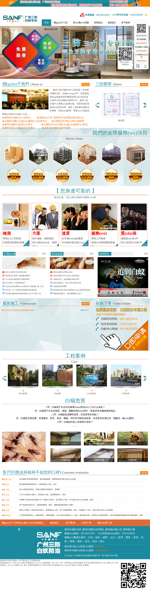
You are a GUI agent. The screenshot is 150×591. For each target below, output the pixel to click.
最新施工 (112, 22)
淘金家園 (57, 393)
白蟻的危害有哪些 (60, 286)
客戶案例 (125, 22)
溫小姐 (5, 490)
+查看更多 (85, 84)
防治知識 (57, 253)
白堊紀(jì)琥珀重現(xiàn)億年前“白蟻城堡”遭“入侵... (25, 286)
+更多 (43, 254)
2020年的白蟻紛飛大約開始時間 (17, 279)
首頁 (46, 22)
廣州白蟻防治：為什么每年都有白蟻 (67, 283)
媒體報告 (104, 253)
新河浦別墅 (23, 393)
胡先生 (5, 484)
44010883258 (102, 550)
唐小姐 (5, 510)
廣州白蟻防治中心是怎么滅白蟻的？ (67, 276)
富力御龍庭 (91, 393)
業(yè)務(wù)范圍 (81, 22)
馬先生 (5, 505)
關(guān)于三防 (61, 22)
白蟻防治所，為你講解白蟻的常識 (66, 279)
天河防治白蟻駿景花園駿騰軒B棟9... (19, 310)
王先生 (5, 495)
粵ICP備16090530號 (109, 556)
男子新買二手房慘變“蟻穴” (15, 283)
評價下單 (86, 522)
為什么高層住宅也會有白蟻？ (16, 272)
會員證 (121, 120)
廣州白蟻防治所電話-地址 (63, 272)
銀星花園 (125, 393)
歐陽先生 (6, 515)
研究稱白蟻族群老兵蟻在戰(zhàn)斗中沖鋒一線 (23, 294)
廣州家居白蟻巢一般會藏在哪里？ (18, 276)
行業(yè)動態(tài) (13, 253)
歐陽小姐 (6, 479)
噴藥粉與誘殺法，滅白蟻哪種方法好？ (68, 294)
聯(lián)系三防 (51, 29)
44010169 (98, 546)
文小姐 (5, 500)
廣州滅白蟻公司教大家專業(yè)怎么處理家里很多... (72, 290)
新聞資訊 (98, 22)
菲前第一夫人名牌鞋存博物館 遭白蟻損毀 (21, 290)
